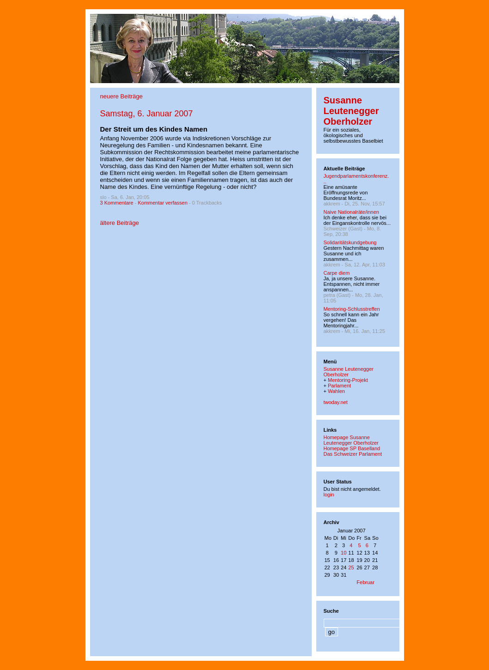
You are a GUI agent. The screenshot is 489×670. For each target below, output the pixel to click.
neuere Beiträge (121, 96)
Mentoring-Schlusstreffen (352, 309)
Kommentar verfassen (162, 202)
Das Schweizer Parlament (353, 454)
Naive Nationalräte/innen (351, 212)
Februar (365, 582)
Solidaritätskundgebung (350, 242)
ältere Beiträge (119, 222)
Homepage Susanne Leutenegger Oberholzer (351, 440)
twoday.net (336, 402)
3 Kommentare (116, 202)
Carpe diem (337, 273)
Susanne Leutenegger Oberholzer (351, 111)
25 (351, 567)
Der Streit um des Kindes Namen (154, 129)
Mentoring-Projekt (348, 380)
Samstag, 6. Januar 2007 (146, 113)
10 (343, 552)
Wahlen (336, 391)
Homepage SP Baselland (352, 448)
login (329, 494)
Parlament (339, 385)
